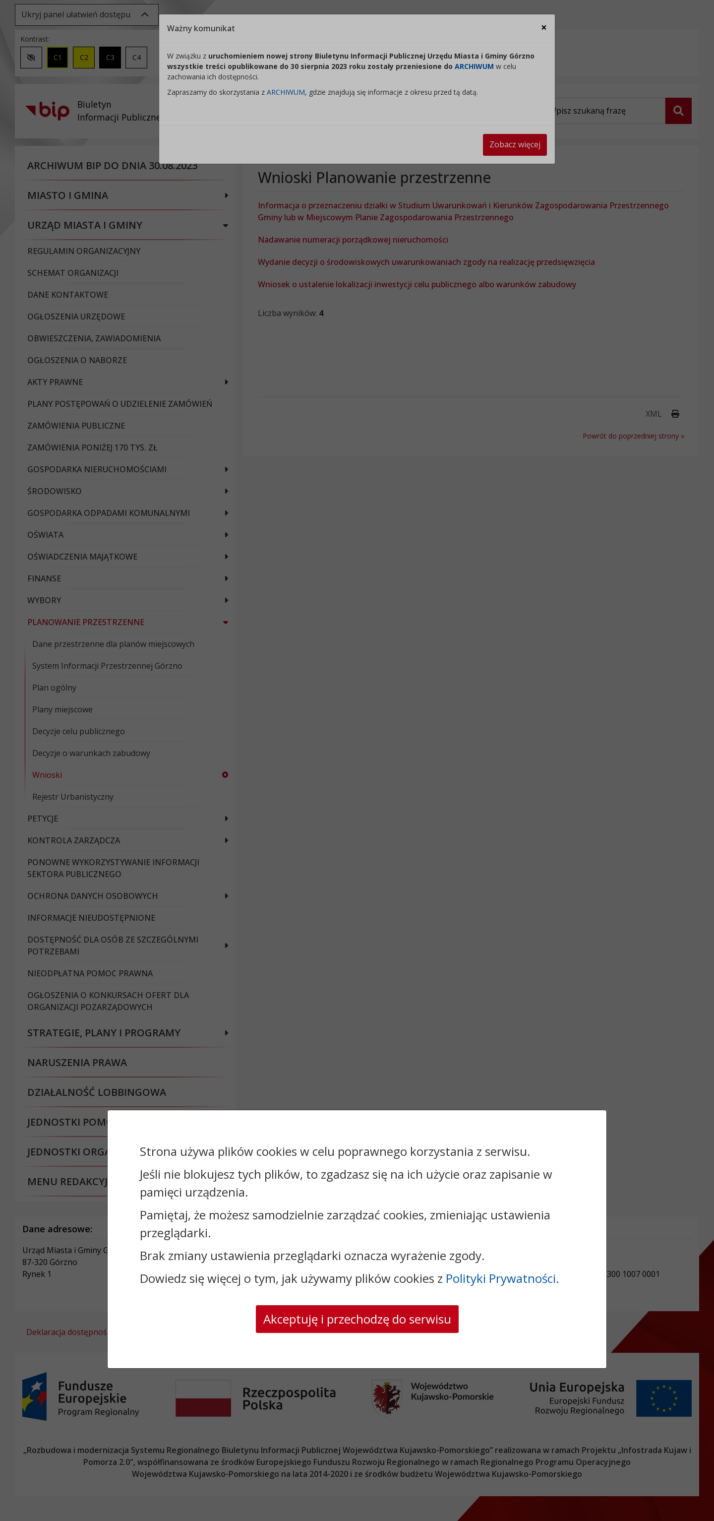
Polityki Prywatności (501, 1278)
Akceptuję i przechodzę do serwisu (357, 1319)
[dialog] (357, 760)
